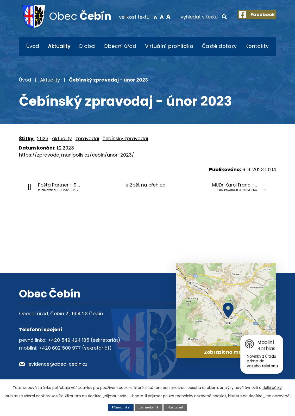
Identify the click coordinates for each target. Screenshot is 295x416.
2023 (42, 138)
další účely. (272, 387)
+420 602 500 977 (60, 348)
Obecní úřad (120, 46)
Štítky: (27, 138)
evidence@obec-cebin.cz (57, 364)
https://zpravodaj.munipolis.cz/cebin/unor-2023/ (76, 155)
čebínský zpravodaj (125, 138)
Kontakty (257, 46)
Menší (148, 17)
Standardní (155, 17)
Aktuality (59, 46)
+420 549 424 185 (68, 340)
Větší (161, 17)
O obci (87, 46)
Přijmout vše (118, 407)
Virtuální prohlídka (169, 46)
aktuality (62, 138)
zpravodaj (87, 138)
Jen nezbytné (149, 407)
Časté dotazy (219, 46)
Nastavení (178, 407)
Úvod (32, 46)
